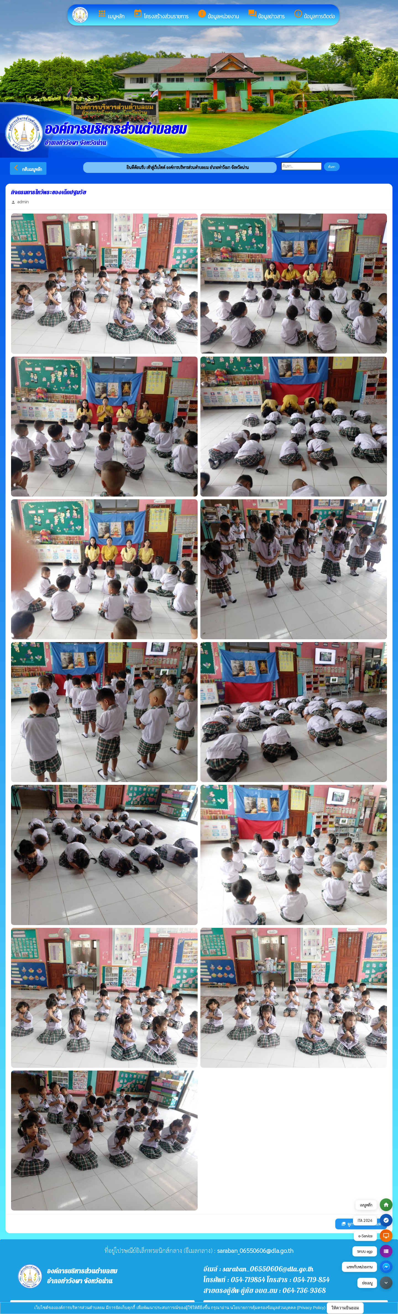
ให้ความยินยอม (345, 1307)
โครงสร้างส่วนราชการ (160, 14)
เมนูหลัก (110, 14)
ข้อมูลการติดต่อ (314, 14)
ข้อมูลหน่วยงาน (218, 14)
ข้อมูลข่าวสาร (266, 14)
